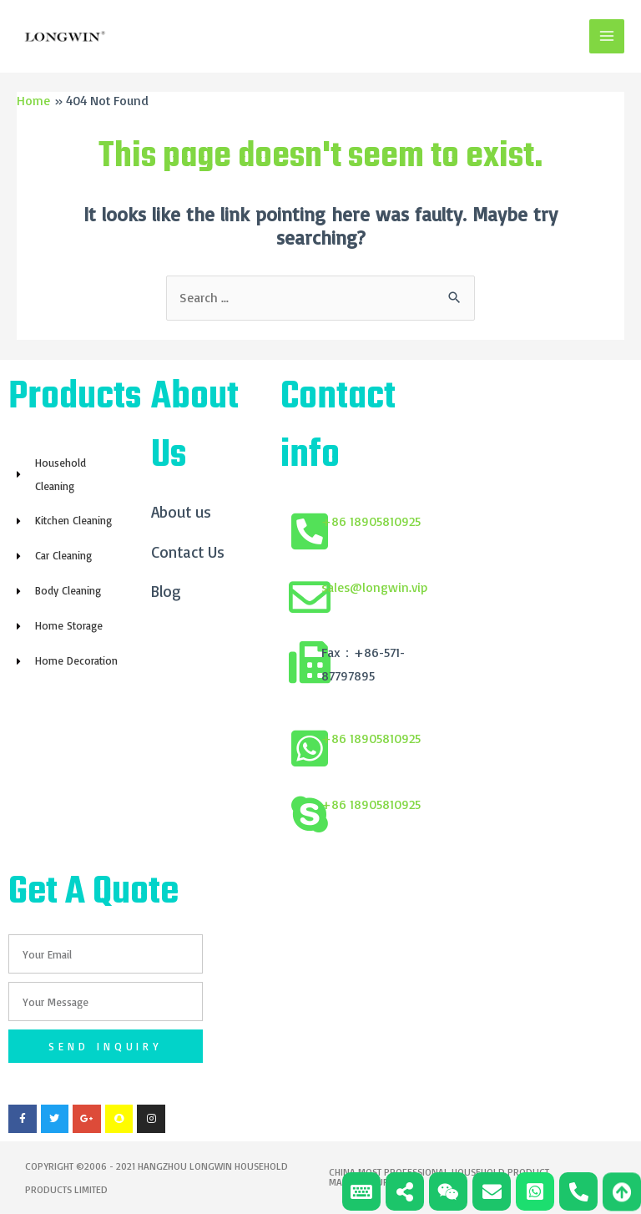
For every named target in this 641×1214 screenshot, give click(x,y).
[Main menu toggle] (606, 36)
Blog (166, 593)
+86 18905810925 (371, 521)
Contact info (338, 427)
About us (181, 513)
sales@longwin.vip (374, 587)
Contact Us (188, 553)
